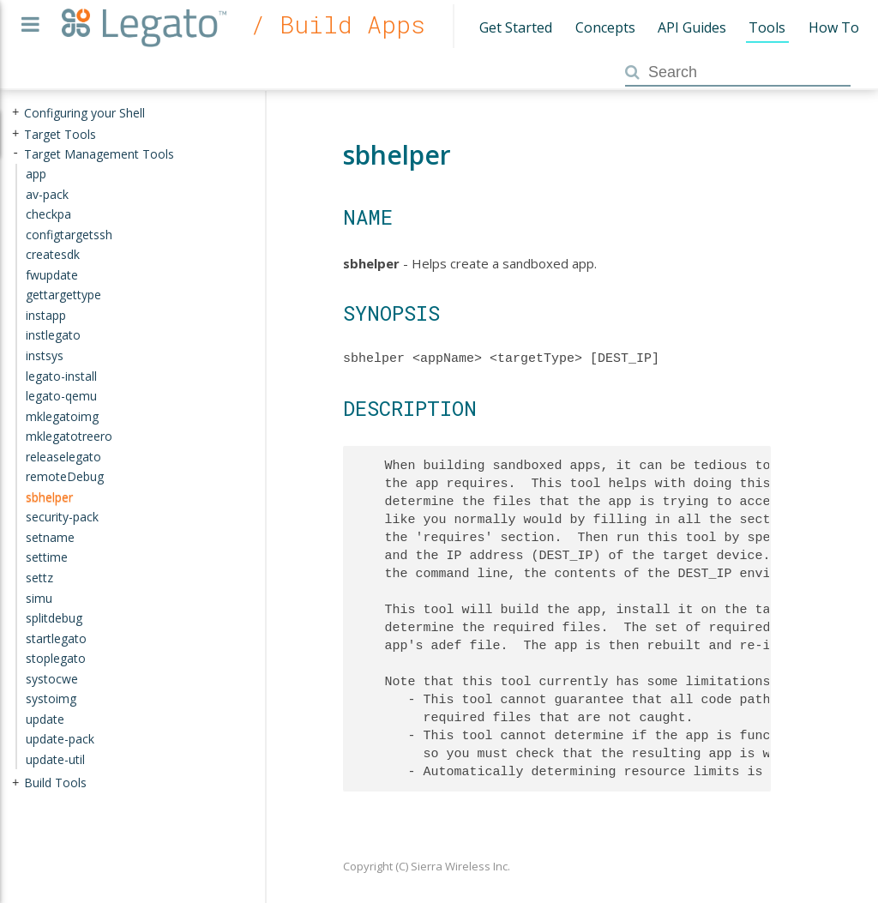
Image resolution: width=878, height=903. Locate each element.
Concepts (605, 27)
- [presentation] (15, 153)
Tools (767, 27)
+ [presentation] (15, 113)
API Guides (692, 27)
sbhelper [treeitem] (49, 497)
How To (834, 27)
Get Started (515, 27)
